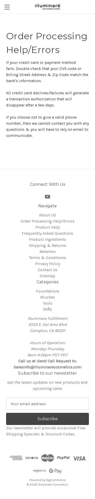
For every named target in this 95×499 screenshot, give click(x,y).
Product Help (47, 227)
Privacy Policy (47, 263)
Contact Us (48, 269)
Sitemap (47, 275)
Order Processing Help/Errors (47, 221)
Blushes (47, 297)
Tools (47, 303)
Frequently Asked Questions (47, 233)
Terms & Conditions (47, 257)
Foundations (47, 291)
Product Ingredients (47, 239)
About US (47, 215)
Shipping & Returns (47, 245)
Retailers (48, 251)
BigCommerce (56, 480)
